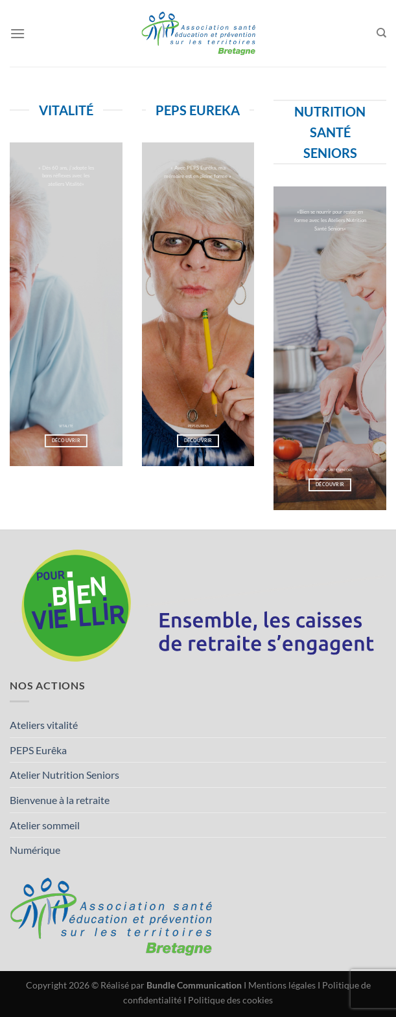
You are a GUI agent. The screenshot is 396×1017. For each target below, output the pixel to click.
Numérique (35, 850)
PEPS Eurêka (38, 750)
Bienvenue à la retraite (60, 800)
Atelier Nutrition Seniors (64, 774)
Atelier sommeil (45, 825)
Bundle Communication (194, 984)
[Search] (381, 33)
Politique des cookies (230, 999)
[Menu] (17, 33)
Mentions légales (282, 984)
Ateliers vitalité (44, 725)
